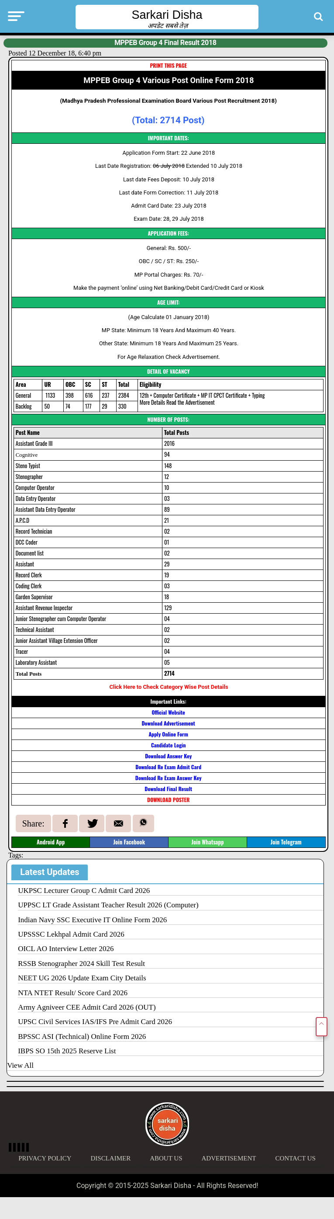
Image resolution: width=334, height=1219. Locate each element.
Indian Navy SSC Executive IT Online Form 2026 (92, 920)
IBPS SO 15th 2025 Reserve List (67, 1051)
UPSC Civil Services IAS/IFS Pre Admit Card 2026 (95, 1022)
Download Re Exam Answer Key (168, 778)
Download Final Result (168, 789)
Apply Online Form (168, 734)
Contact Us (295, 1158)
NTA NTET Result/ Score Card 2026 (72, 993)
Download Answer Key (168, 756)
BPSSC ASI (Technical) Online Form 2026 (82, 1036)
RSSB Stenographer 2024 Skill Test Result (81, 963)
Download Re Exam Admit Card (168, 767)
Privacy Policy (44, 1158)
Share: (33, 823)
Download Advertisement (168, 723)
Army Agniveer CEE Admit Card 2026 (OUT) (86, 1007)
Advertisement (229, 1158)
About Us (166, 1158)
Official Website (168, 712)
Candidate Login (168, 745)
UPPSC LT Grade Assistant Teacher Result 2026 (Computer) (108, 905)
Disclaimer (111, 1158)
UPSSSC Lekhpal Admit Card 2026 (71, 934)
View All (20, 1065)
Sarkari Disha (166, 14)
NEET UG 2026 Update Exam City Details (82, 978)
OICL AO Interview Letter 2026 (66, 949)
